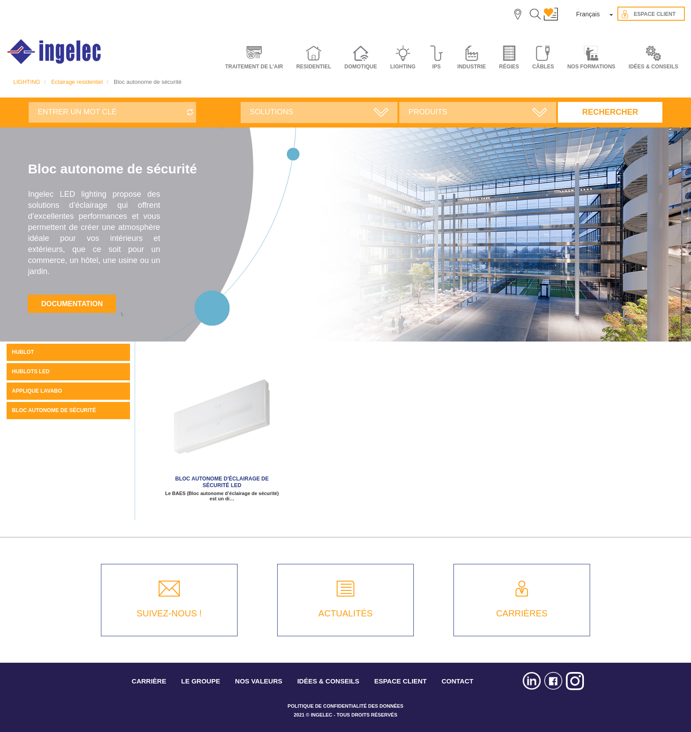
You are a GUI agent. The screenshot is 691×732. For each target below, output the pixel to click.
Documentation (72, 304)
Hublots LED (30, 371)
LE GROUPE (200, 681)
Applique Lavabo (37, 391)
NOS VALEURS (258, 681)
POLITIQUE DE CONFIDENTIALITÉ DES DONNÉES (346, 706)
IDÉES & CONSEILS (653, 67)
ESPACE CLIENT (400, 681)
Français (588, 14)
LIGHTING (26, 82)
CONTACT (457, 681)
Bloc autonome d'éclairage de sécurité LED (222, 482)
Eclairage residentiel (77, 82)
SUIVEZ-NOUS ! (169, 613)
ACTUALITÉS (345, 613)
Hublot (23, 352)
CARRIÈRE (149, 681)
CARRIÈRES (522, 613)
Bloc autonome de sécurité (54, 410)
